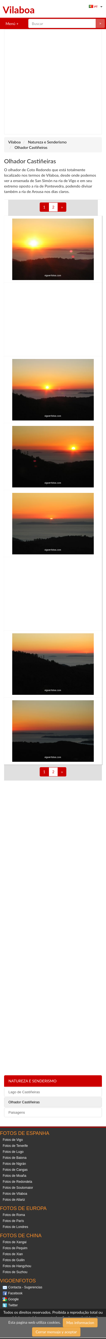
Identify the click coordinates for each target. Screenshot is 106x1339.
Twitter (13, 1305)
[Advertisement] (51, 82)
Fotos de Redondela (17, 1182)
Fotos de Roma (14, 1215)
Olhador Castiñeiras (24, 1102)
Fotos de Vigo (13, 1140)
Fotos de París (13, 1221)
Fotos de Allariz (14, 1200)
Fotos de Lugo (13, 1152)
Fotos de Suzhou (15, 1272)
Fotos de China (21, 1235)
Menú (10, 23)
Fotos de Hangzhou (17, 1266)
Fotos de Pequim (15, 1248)
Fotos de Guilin (14, 1260)
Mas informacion (80, 1322)
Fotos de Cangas (15, 1170)
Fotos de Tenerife (15, 1146)
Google (13, 1299)
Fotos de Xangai (14, 1242)
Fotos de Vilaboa (15, 1194)
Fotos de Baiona (14, 1158)
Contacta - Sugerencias (25, 1287)
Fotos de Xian (13, 1254)
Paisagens (16, 1112)
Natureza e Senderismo (32, 1081)
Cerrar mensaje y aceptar (56, 1331)
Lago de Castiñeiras (24, 1092)
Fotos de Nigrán (14, 1164)
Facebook (15, 1293)
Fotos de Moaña (14, 1176)
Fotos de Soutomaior (18, 1188)
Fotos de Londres (15, 1227)
